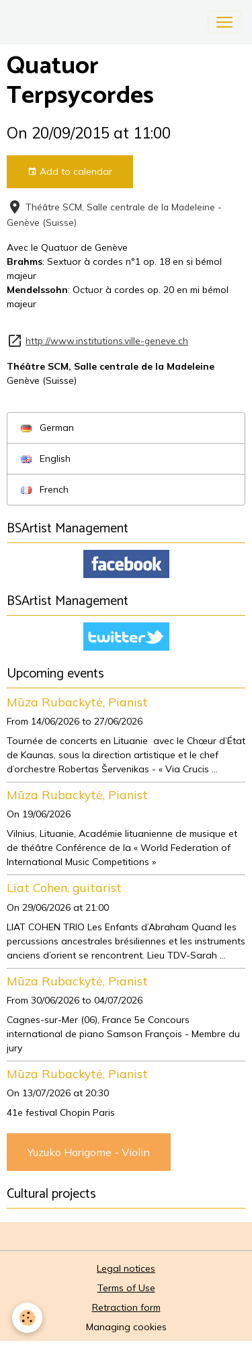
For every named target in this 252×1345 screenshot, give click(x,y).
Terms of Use (126, 1288)
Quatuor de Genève (84, 247)
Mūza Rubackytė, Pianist (77, 701)
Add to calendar (70, 171)
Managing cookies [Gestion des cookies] (126, 1327)
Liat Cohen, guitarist (64, 887)
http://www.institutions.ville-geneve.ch (107, 340)
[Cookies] (27, 1318)
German (47, 427)
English (46, 458)
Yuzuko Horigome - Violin (89, 1152)
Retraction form (126, 1307)
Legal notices (126, 1268)
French (45, 489)
